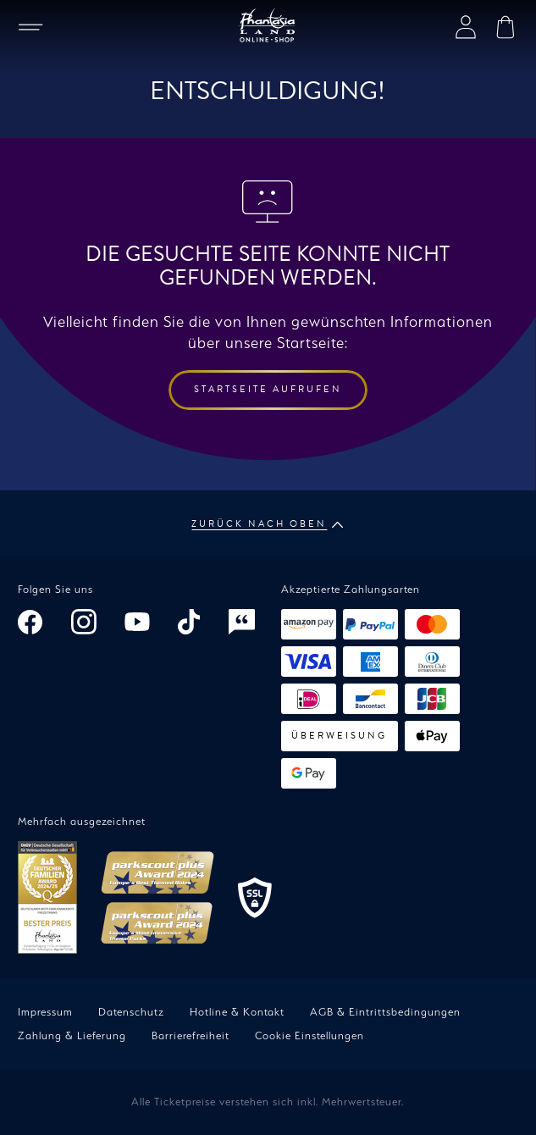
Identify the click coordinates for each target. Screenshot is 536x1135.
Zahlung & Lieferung (72, 1035)
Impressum (45, 1011)
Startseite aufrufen (268, 389)
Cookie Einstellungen (309, 1035)
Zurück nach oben (267, 524)
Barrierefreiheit (190, 1035)
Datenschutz (131, 1011)
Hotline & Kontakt (237, 1011)
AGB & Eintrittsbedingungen (385, 1011)
